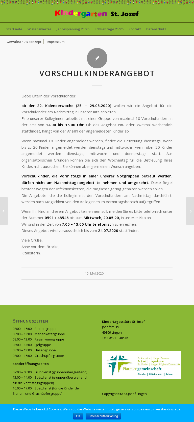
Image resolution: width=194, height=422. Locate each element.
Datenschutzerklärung (103, 416)
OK (78, 416)
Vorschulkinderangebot (97, 73)
